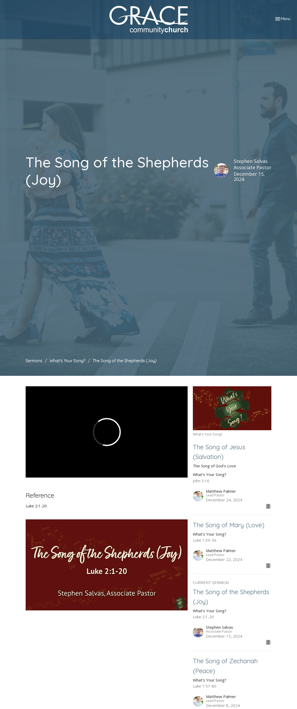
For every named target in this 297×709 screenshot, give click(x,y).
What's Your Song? (67, 360)
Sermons (34, 360)
